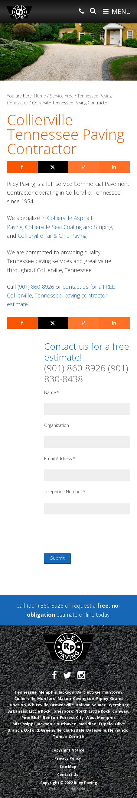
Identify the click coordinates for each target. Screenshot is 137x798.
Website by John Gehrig (69, 788)
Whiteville (38, 704)
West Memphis (101, 717)
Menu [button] (121, 11)
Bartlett (84, 692)
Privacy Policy (67, 758)
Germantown (108, 692)
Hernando (118, 730)
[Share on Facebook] (22, 167)
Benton (50, 717)
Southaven (65, 723)
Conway (120, 711)
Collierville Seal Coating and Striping (68, 226)
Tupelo (105, 723)
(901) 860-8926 (36, 286)
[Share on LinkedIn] (114, 167)
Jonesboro (62, 711)
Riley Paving (19, 12)
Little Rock (40, 711)
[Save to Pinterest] (83, 167)
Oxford (31, 730)
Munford (46, 698)
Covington (83, 698)
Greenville (51, 730)
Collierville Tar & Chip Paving (52, 235)
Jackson (66, 692)
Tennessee (26, 692)
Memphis (47, 692)
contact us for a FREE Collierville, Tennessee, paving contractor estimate (61, 295)
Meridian (87, 723)
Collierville (24, 698)
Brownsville (62, 704)
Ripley (102, 698)
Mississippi (23, 723)
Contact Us (67, 774)
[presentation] (90, 533)
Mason (64, 698)
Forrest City (72, 717)
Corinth (76, 736)
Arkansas (17, 711)
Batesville (96, 730)
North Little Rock (92, 711)
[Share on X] (53, 167)
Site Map (68, 766)
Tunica (60, 736)
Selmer (99, 704)
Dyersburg (118, 704)
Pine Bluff (31, 717)
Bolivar (83, 704)
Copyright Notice (67, 750)
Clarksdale (73, 730)
